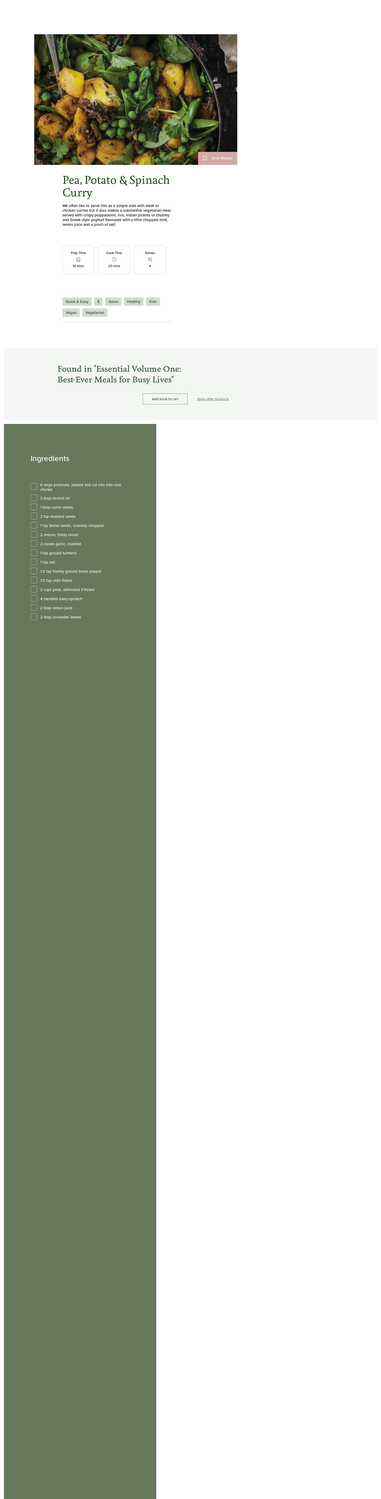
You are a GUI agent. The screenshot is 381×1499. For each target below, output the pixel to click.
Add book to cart (165, 399)
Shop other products (213, 399)
